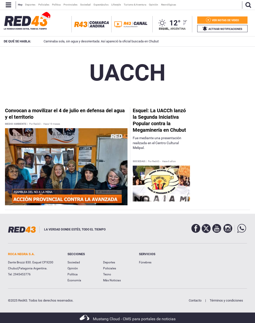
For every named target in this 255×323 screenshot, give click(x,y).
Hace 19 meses (51, 124)
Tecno (107, 274)
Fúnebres (145, 262)
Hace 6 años (169, 161)
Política (72, 274)
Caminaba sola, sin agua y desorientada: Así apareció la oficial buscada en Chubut (94, 41)
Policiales (109, 268)
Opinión (72, 268)
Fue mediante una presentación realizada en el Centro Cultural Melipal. (157, 143)
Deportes (109, 262)
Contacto (195, 300)
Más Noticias (112, 280)
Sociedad (73, 262)
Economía (74, 280)
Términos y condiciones (226, 300)
